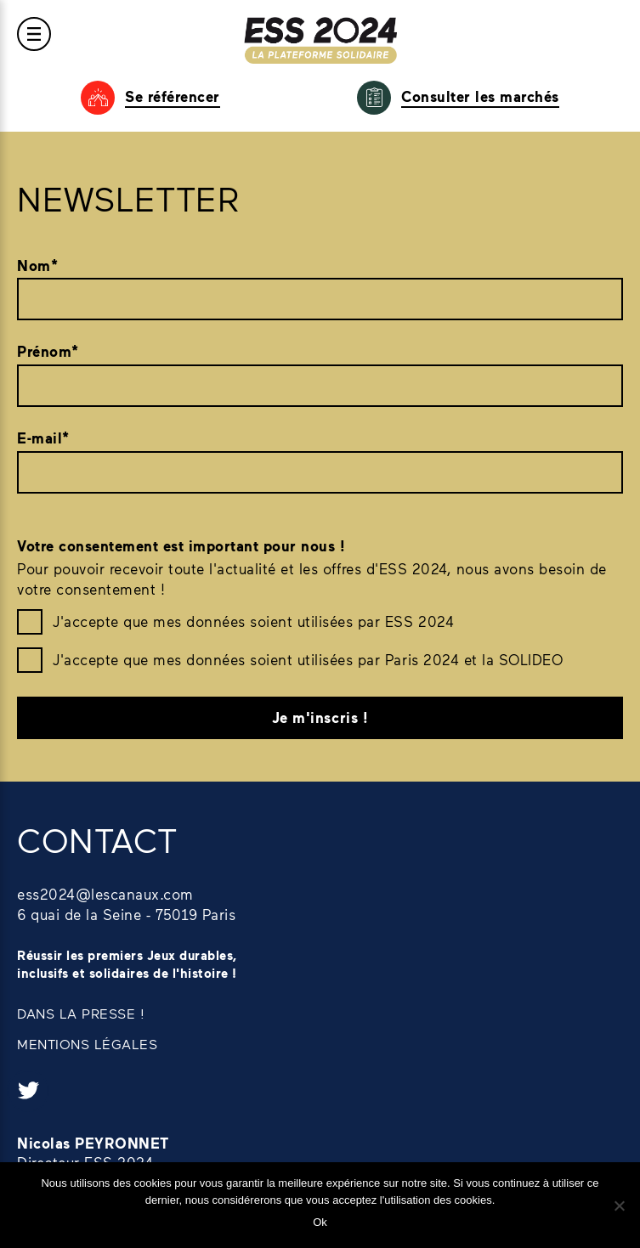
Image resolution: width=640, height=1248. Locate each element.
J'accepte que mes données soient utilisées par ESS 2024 (253, 621)
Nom (37, 266)
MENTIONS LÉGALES (87, 1044)
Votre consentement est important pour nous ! (181, 546)
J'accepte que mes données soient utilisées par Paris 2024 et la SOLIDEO (308, 659)
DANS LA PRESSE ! (80, 1013)
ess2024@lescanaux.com (105, 893)
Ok (320, 1222)
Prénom (48, 352)
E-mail (43, 438)
